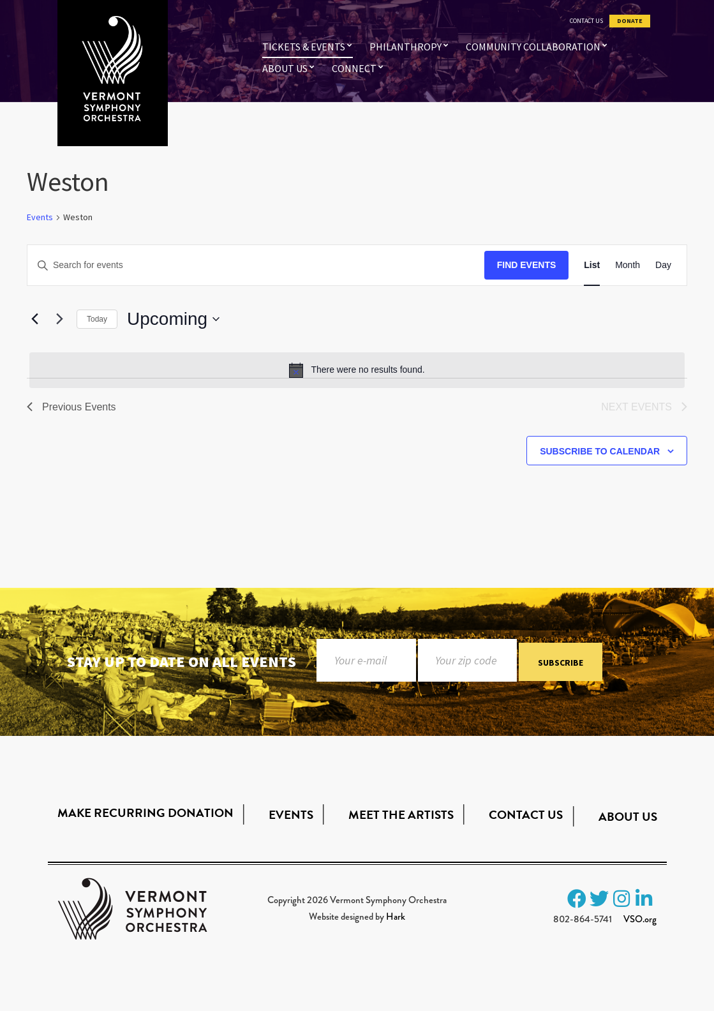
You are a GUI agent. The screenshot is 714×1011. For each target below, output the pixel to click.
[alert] (357, 370)
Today (97, 319)
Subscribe (560, 662)
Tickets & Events (303, 46)
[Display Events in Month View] (627, 265)
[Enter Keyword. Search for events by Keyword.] (255, 265)
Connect (354, 68)
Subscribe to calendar (600, 451)
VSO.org (640, 919)
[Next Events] (59, 319)
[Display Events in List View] (592, 265)
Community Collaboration (533, 46)
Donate (630, 21)
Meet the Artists (401, 814)
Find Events (526, 265)
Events (40, 217)
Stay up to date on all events (181, 661)
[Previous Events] (34, 319)
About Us (285, 68)
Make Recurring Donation (145, 813)
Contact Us (586, 21)
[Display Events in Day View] (663, 265)
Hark (395, 917)
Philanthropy (405, 46)
